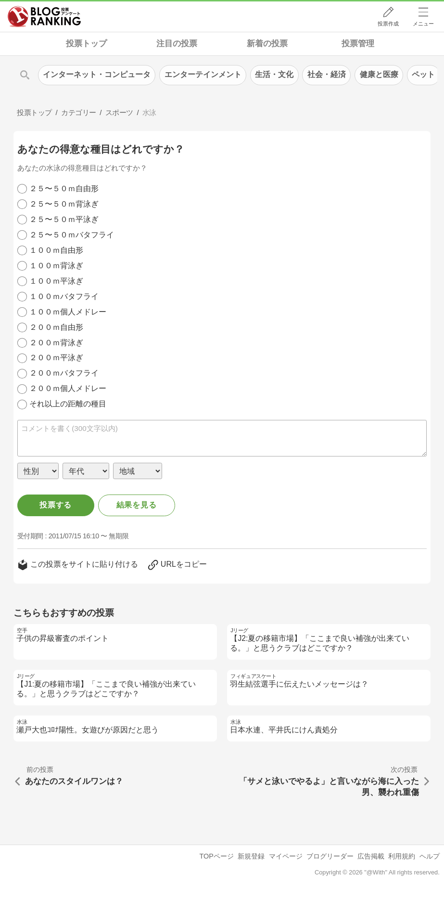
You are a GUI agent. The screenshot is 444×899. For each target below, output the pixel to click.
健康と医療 (379, 74)
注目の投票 (176, 43)
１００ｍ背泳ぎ (56, 265)
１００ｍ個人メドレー (67, 312)
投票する (55, 505)
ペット (423, 74)
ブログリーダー (330, 856)
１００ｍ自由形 (56, 250)
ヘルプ (429, 856)
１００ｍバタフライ (64, 296)
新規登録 (251, 856)
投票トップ (86, 43)
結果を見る (136, 505)
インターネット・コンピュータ (97, 74)
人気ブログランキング (44, 16)
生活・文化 (274, 74)
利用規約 (401, 856)
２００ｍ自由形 (56, 327)
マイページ (286, 856)
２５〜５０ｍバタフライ (71, 235)
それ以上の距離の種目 (67, 404)
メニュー (423, 23)
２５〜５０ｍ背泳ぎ (64, 204)
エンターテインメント (203, 74)
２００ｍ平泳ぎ (56, 357)
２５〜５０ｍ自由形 (64, 188)
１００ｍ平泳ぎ (56, 281)
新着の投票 (267, 43)
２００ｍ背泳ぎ (56, 343)
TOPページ (217, 856)
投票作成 (388, 23)
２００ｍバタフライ (64, 373)
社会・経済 (326, 74)
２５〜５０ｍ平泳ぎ (64, 219)
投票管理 (358, 43)
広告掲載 (370, 856)
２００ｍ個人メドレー (67, 388)
